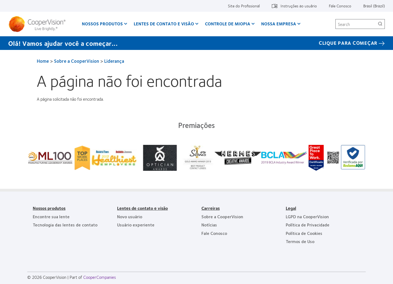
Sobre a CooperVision (76, 60)
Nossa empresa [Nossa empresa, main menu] (278, 23)
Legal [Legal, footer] (291, 208)
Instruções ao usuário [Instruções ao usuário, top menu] (299, 5)
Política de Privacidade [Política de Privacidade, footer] (307, 224)
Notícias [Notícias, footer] (209, 224)
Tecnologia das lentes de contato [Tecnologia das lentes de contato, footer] (65, 224)
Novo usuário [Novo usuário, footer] (129, 216)
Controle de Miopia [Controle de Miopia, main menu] (227, 23)
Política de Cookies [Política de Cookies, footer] (304, 233)
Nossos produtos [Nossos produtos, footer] (49, 208)
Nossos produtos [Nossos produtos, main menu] (102, 23)
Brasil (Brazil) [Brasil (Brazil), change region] (374, 5)
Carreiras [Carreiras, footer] (210, 208)
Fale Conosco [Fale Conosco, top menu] (340, 5)
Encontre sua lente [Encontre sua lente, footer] (51, 216)
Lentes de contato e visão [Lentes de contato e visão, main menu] (164, 23)
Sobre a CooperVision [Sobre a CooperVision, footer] (222, 216)
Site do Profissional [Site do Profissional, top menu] (244, 5)
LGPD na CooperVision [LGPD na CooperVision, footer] (307, 216)
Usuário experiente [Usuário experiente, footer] (135, 224)
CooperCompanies (99, 277)
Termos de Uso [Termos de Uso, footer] (300, 241)
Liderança (114, 60)
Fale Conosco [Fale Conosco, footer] (214, 233)
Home (43, 60)
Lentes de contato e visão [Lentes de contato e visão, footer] (142, 208)
